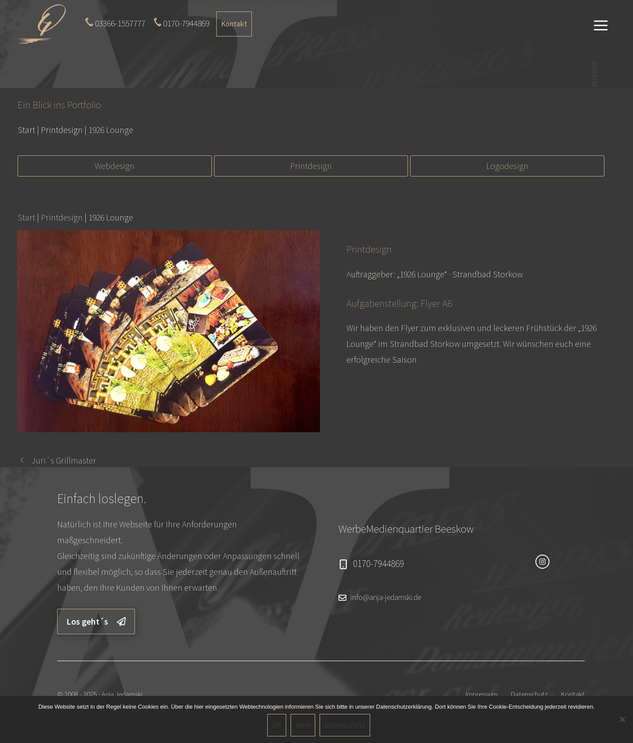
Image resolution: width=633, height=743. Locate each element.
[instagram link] (542, 562)
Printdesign (311, 165)
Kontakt (234, 24)
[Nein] (622, 719)
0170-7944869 (186, 23)
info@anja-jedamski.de (385, 597)
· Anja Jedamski (120, 694)
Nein (302, 725)
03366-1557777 (120, 23)
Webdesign (115, 165)
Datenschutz (529, 694)
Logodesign (507, 165)
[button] (601, 24)
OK (276, 725)
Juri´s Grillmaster (64, 460)
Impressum (482, 694)
